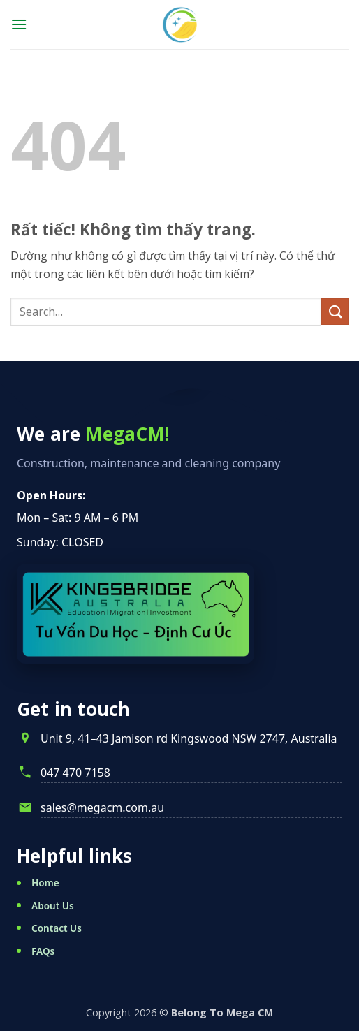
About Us (52, 905)
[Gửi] (335, 312)
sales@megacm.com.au (102, 807)
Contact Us (56, 928)
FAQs (42, 951)
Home (45, 882)
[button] (18, 24)
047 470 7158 (75, 772)
